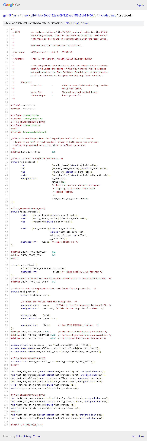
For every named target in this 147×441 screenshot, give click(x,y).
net (113, 15)
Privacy (27, 436)
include (104, 15)
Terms (36, 436)
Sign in (140, 4)
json (141, 436)
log (76, 23)
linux (25, 15)
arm (16, 15)
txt (134, 436)
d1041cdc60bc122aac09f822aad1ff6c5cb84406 (62, 15)
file (68, 23)
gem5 (7, 15)
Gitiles (19, 436)
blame (85, 23)
